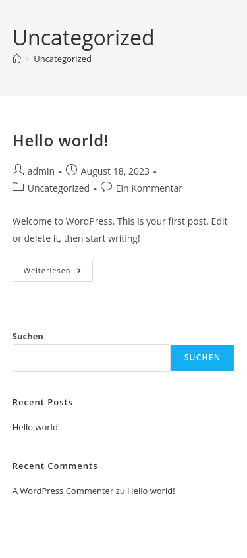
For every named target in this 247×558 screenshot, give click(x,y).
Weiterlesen (58, 273)
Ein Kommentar (149, 188)
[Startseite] (17, 59)
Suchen (28, 336)
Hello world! (61, 140)
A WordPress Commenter (63, 491)
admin (41, 171)
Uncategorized (63, 59)
